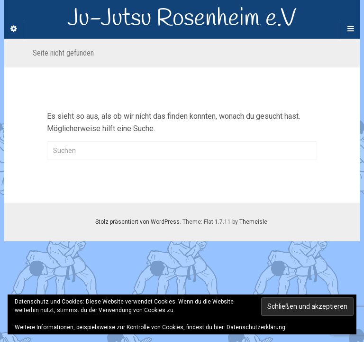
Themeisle (253, 221)
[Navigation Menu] (350, 28)
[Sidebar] (13, 28)
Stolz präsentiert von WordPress (137, 221)
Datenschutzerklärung (256, 327)
